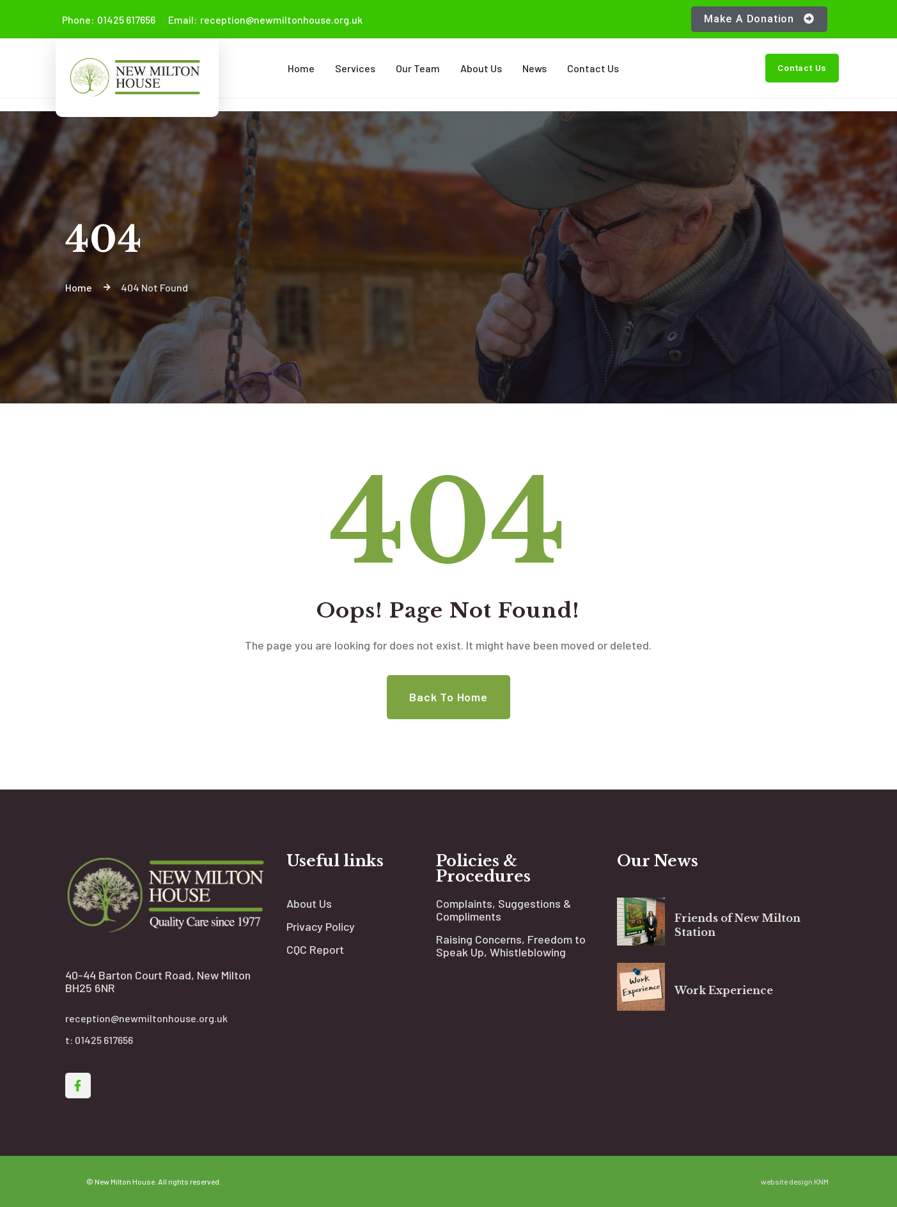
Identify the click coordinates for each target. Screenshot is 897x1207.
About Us (309, 903)
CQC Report (315, 949)
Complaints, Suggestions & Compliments (503, 910)
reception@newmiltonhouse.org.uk (265, 19)
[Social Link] (78, 1085)
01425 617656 (108, 19)
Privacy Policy (320, 926)
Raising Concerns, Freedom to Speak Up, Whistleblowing (511, 945)
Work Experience (724, 990)
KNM (821, 1181)
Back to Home (448, 697)
